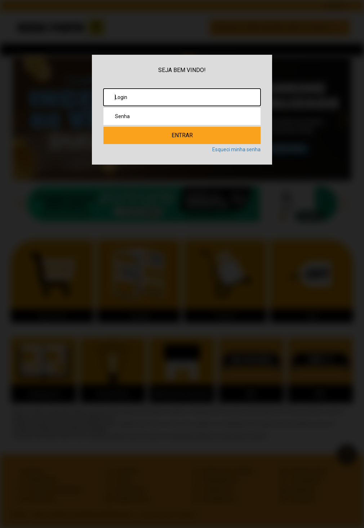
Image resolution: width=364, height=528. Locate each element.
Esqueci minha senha (236, 149)
